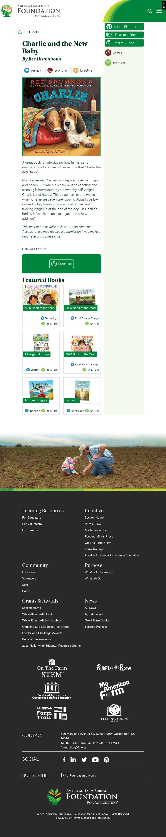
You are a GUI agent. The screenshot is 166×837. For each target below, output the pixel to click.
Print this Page (120, 43)
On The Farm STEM (98, 542)
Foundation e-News (78, 775)
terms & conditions (85, 818)
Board (26, 591)
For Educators (31, 517)
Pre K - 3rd (115, 62)
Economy (57, 70)
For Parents (30, 530)
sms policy (104, 818)
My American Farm (97, 530)
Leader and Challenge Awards (42, 633)
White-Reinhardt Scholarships (42, 620)
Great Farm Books (97, 620)
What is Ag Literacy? (98, 572)
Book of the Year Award (38, 639)
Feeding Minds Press (99, 536)
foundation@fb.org (73, 747)
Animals (33, 70)
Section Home (94, 517)
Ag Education (94, 614)
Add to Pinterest (121, 26)
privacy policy (64, 818)
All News (91, 607)
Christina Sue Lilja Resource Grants (45, 626)
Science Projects (96, 626)
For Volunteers (32, 523)
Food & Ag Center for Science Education (112, 555)
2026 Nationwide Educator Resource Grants (51, 645)
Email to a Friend (122, 35)
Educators (29, 572)
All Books (33, 32)
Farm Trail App (94, 549)
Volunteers (29, 578)
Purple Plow (93, 523)
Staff (25, 584)
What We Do (93, 578)
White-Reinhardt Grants (38, 614)
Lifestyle (82, 70)
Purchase (61, 263)
